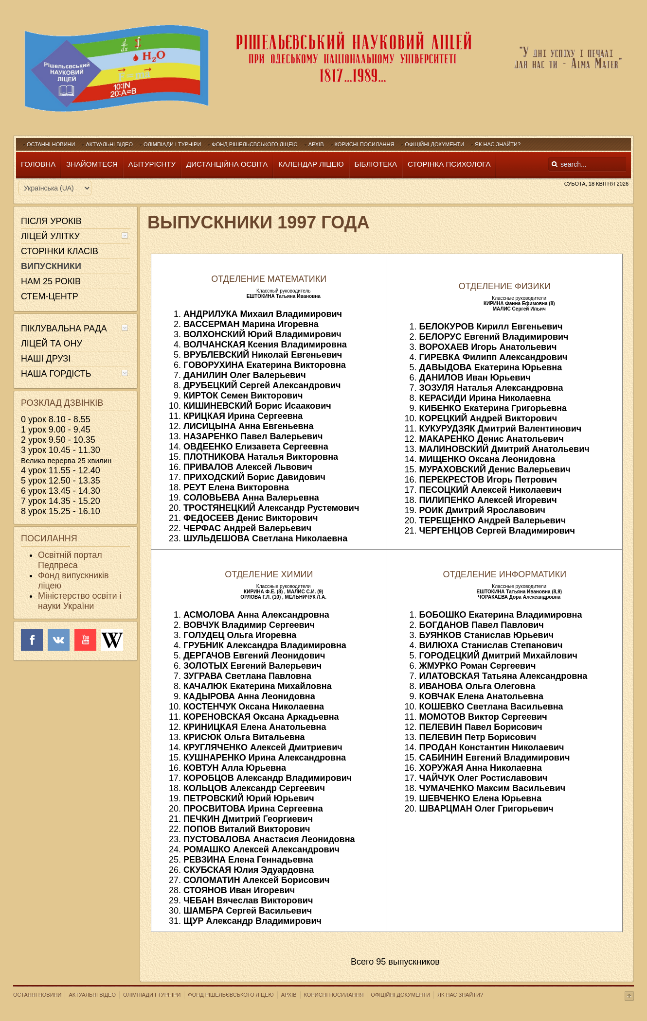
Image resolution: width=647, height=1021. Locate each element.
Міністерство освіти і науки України (79, 601)
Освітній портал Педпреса (70, 560)
